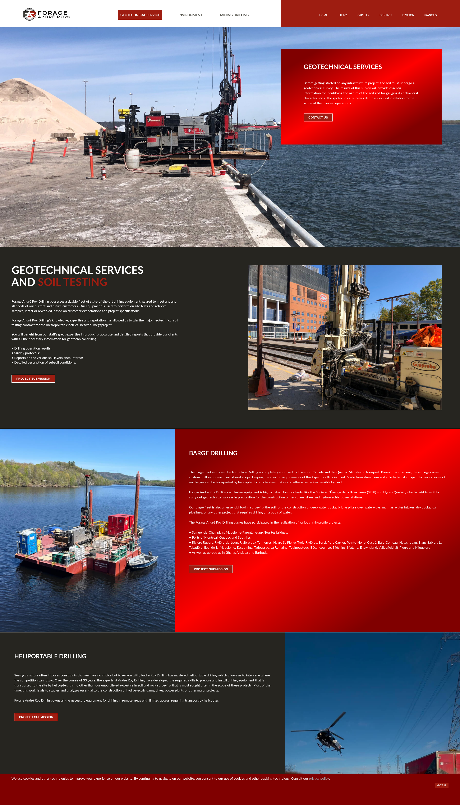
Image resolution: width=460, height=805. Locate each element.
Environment (190, 15)
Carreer (363, 15)
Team (343, 15)
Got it (441, 785)
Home (323, 15)
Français (430, 15)
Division (408, 15)
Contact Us (318, 117)
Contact (386, 15)
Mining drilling (234, 15)
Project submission (33, 378)
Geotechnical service (140, 15)
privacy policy (319, 778)
